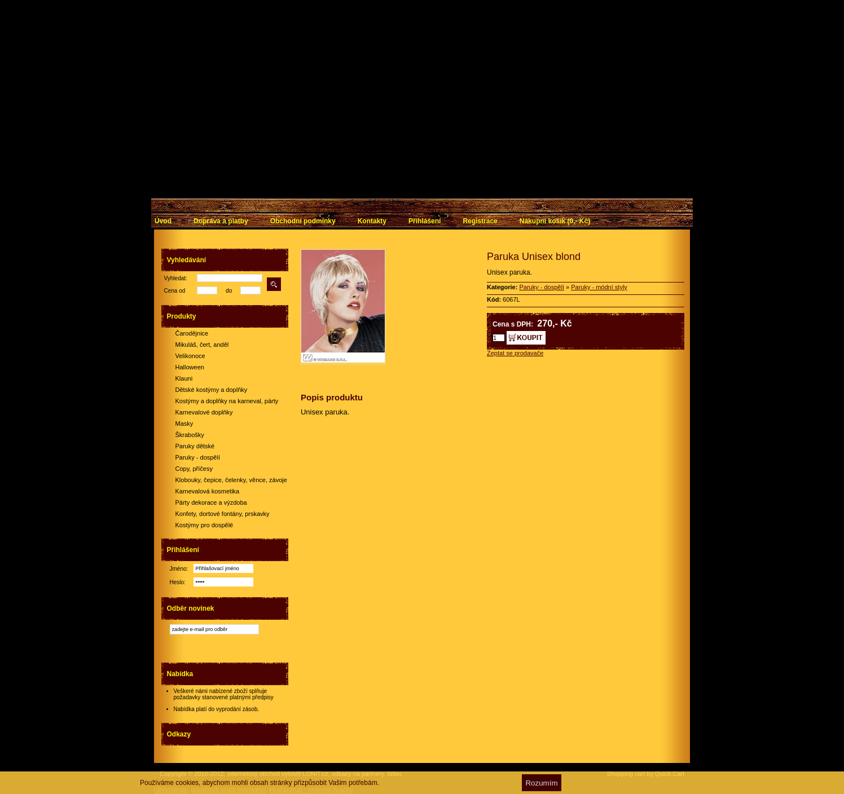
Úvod (163, 221)
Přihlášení (424, 221)
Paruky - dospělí (197, 457)
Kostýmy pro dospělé (204, 525)
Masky (184, 423)
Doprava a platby (221, 221)
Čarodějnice (192, 333)
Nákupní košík (555, 221)
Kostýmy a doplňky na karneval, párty (227, 401)
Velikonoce (190, 355)
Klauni (184, 378)
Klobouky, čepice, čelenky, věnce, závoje (231, 480)
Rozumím (541, 783)
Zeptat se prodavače (515, 353)
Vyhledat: (175, 278)
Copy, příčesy (194, 468)
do (229, 291)
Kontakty (372, 221)
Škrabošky (189, 434)
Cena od (175, 291)
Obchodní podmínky (303, 221)
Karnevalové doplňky (204, 412)
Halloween (189, 367)
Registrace (480, 221)
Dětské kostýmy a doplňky (211, 389)
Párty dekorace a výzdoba (211, 502)
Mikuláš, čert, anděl (202, 344)
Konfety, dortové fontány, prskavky (222, 513)
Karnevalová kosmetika (207, 491)
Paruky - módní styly (599, 287)
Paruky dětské (195, 446)
